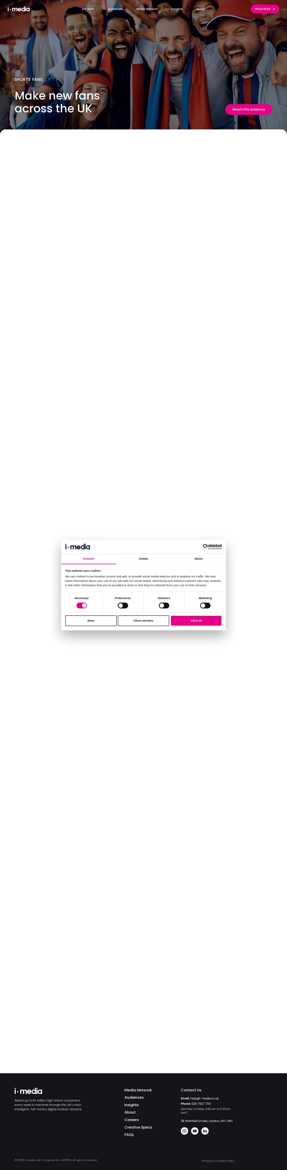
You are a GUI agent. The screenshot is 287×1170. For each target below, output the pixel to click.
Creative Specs (138, 1127)
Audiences (134, 1097)
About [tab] (198, 558)
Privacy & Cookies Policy (218, 1161)
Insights (131, 1105)
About (130, 1112)
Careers (131, 1120)
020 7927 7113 (201, 1104)
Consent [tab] (88, 558)
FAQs (129, 1134)
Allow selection (143, 620)
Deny (90, 620)
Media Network (138, 1090)
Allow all (196, 620)
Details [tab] (143, 558)
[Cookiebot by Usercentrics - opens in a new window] (206, 546)
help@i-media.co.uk (204, 1098)
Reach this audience (249, 109)
